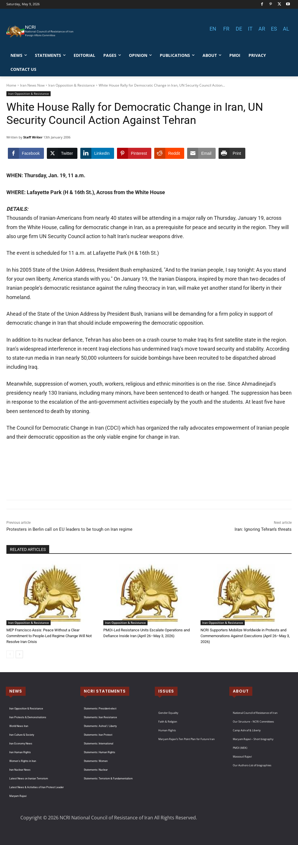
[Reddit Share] (169, 153)
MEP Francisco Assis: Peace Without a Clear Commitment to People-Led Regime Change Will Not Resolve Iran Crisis (49, 636)
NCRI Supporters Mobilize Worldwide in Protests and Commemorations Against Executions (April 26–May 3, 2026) (245, 636)
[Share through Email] (201, 153)
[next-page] (19, 654)
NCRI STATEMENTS (105, 691)
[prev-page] (10, 654)
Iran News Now (32, 85)
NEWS (15, 691)
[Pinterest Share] (134, 153)
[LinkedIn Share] (97, 153)
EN (213, 29)
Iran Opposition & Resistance (71, 85)
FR (226, 29)
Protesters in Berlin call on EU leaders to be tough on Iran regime (69, 529)
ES (274, 29)
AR (261, 29)
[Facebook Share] (26, 153)
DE (239, 29)
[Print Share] (232, 153)
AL (286, 29)
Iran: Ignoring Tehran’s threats (263, 529)
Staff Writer (32, 137)
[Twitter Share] (62, 153)
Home (11, 85)
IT (250, 29)
